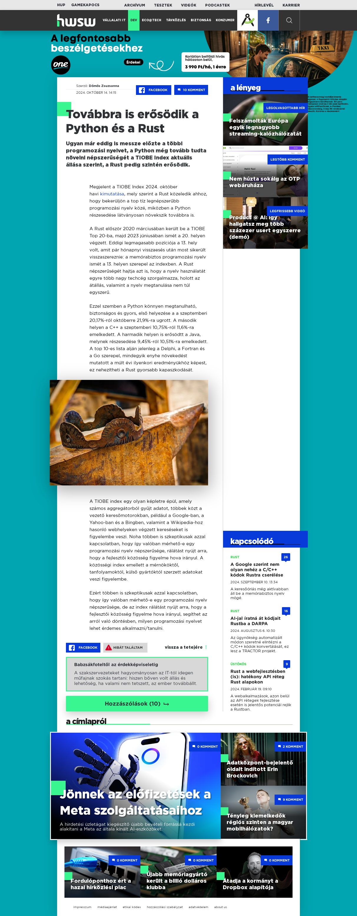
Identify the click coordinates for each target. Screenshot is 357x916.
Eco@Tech (151, 20)
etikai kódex (132, 907)
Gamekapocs (85, 5)
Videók (188, 5)
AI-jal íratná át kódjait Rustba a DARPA (255, 621)
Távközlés (176, 20)
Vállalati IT (114, 20)
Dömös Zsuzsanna (104, 86)
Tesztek (163, 5)
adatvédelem (198, 907)
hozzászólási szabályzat (165, 907)
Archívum (134, 5)
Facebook (153, 90)
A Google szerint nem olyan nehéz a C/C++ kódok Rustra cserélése (256, 569)
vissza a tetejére (184, 647)
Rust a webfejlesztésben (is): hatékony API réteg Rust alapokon (257, 676)
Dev (133, 20)
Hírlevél (264, 5)
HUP (61, 5)
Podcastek (217, 5)
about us (220, 907)
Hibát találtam (124, 647)
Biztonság (201, 20)
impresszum (82, 907)
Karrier (291, 5)
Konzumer (225, 20)
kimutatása (112, 193)
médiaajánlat (107, 907)
